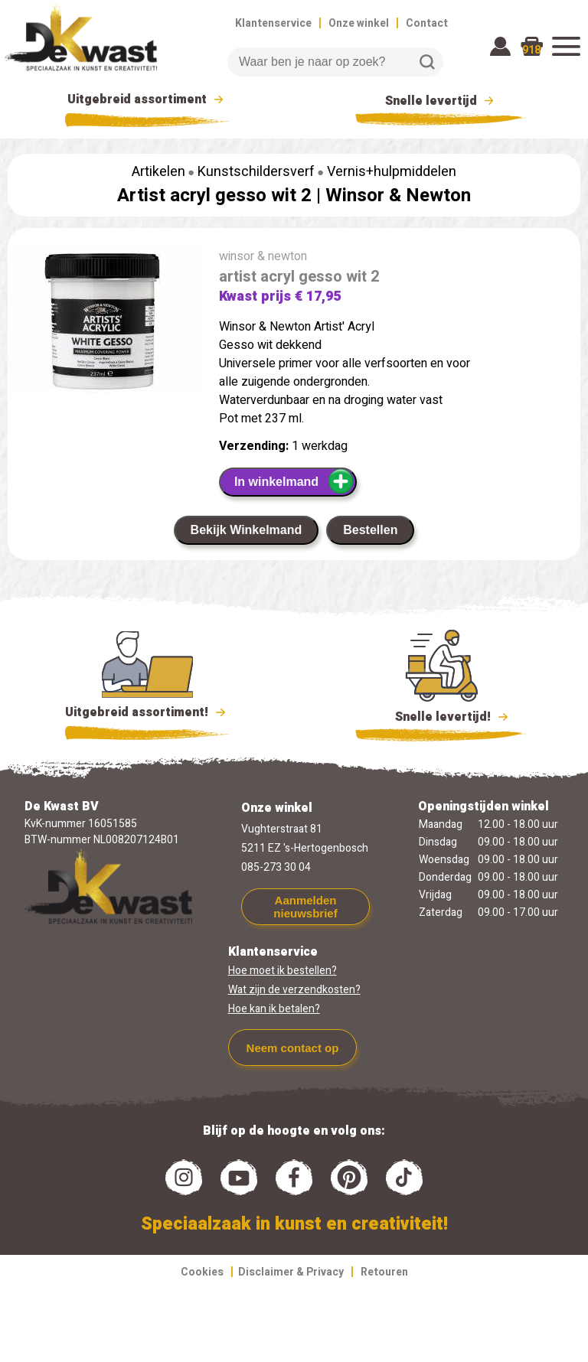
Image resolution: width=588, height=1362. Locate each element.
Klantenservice (273, 23)
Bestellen (370, 529)
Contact (427, 23)
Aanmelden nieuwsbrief (305, 907)
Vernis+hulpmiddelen (391, 171)
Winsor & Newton (398, 195)
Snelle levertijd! (441, 715)
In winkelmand (294, 481)
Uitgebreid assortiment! (147, 712)
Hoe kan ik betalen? (274, 1009)
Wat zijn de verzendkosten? (294, 990)
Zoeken (427, 62)
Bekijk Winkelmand (246, 529)
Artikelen (158, 171)
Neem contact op (293, 1047)
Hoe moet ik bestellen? (282, 971)
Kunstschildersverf (256, 171)
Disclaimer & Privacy (291, 1272)
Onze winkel (358, 23)
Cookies (202, 1272)
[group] (106, 323)
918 (531, 50)
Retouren (384, 1272)
